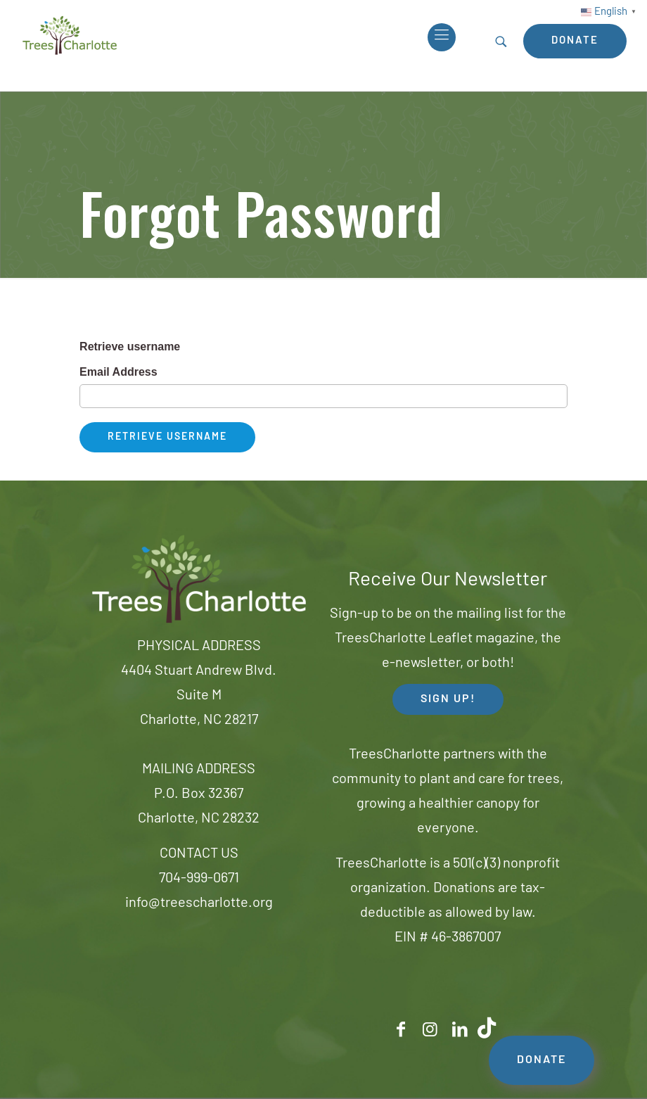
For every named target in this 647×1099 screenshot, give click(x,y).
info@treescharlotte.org (199, 903)
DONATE (541, 1060)
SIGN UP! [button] (448, 699)
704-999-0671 (199, 879)
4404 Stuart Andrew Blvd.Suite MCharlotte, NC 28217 (198, 696)
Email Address (118, 372)
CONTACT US (199, 854)
